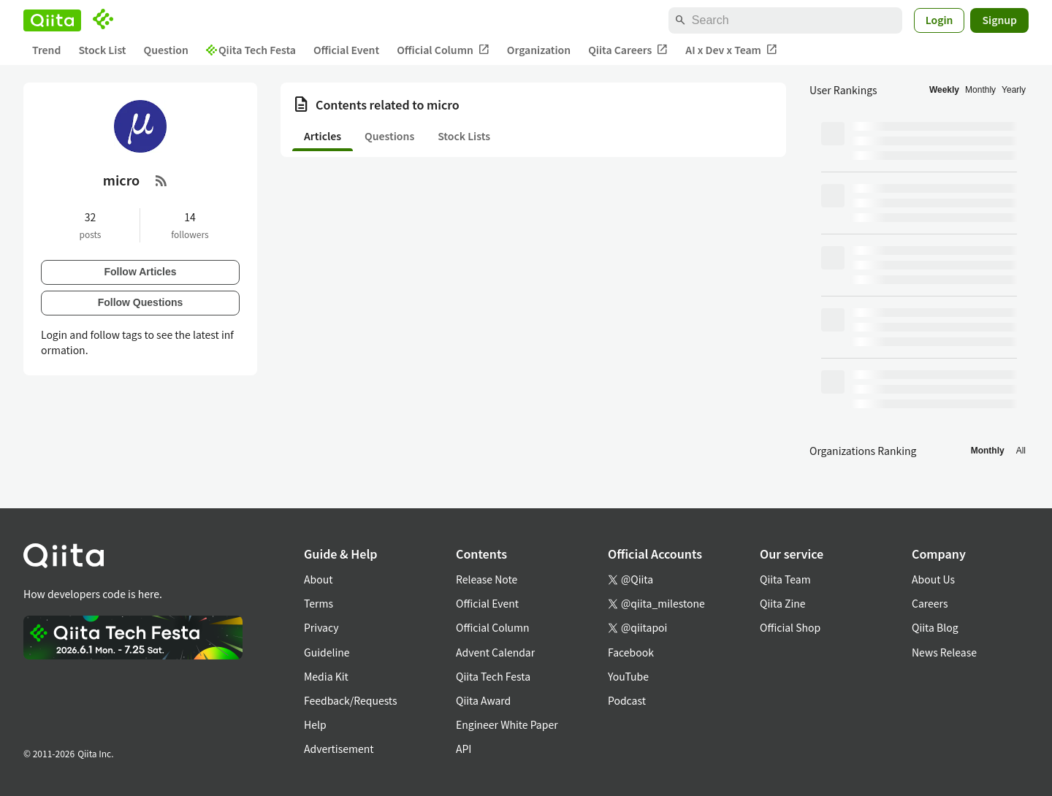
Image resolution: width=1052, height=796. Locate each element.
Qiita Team (785, 579)
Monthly (980, 90)
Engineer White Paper (507, 724)
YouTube (628, 676)
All (1021, 450)
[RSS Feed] (161, 180)
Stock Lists (464, 136)
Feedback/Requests (350, 700)
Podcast (627, 700)
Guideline (327, 652)
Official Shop (790, 627)
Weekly (944, 90)
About (318, 579)
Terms (318, 603)
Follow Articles (140, 272)
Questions (389, 136)
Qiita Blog (935, 627)
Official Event (346, 49)
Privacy (321, 627)
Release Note (486, 579)
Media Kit (326, 676)
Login (939, 19)
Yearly (1014, 90)
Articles (322, 136)
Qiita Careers (628, 50)
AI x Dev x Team (731, 50)
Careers (930, 603)
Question (166, 49)
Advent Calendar (495, 652)
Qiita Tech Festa (251, 49)
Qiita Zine (783, 603)
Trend (46, 49)
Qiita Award (483, 700)
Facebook (631, 652)
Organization (539, 49)
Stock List (102, 49)
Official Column (443, 50)
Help (315, 724)
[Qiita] (52, 20)
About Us (933, 579)
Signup (999, 19)
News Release (944, 652)
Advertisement (339, 748)
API (463, 748)
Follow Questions (140, 302)
